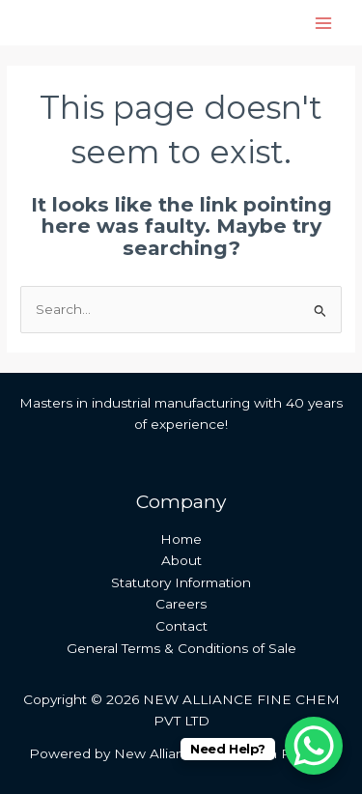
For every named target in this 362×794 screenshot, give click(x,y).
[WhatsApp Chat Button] (314, 746)
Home (181, 539)
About (181, 560)
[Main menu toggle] (324, 23)
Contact (181, 626)
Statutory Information (181, 582)
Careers (181, 603)
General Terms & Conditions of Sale (181, 648)
